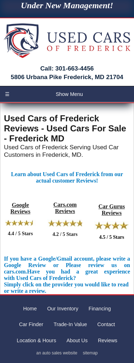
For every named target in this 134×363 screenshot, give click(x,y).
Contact (106, 324)
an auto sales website (57, 352)
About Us (77, 340)
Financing (100, 308)
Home (30, 308)
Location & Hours (36, 340)
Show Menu (44, 94)
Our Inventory (62, 308)
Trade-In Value (70, 324)
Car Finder (31, 324)
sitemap (90, 352)
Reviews (107, 340)
